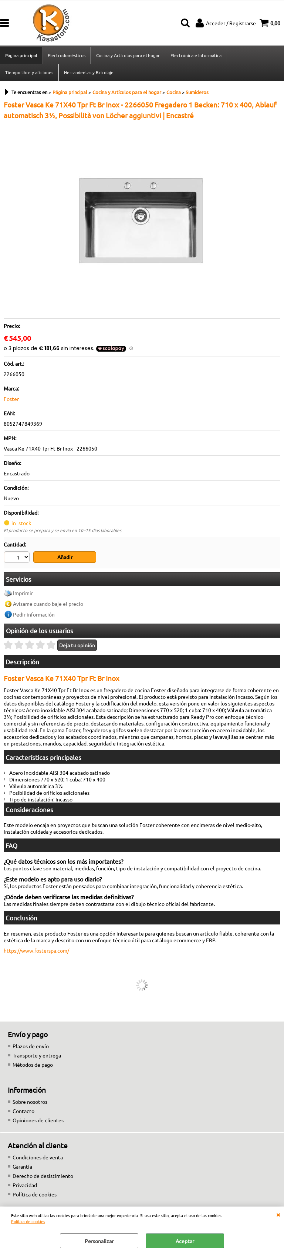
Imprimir (23, 593)
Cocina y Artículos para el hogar (128, 55)
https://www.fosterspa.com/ (36, 950)
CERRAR (278, 1214)
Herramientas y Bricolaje (89, 72)
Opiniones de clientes (38, 1120)
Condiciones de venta (38, 1157)
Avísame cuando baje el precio (48, 603)
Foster (11, 398)
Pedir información (34, 614)
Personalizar (99, 1241)
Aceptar (185, 1241)
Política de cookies (28, 1221)
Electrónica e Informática (196, 55)
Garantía (22, 1166)
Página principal (21, 55)
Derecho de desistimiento (43, 1175)
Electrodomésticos (66, 55)
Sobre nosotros (30, 1101)
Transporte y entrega (37, 1055)
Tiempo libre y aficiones (29, 72)
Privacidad (25, 1185)
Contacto (23, 1110)
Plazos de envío (31, 1046)
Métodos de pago (33, 1064)
